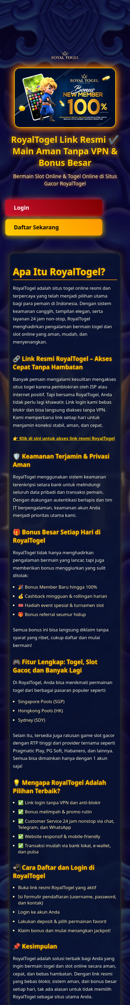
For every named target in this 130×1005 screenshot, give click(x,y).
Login (21, 208)
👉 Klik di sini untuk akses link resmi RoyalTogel (64, 438)
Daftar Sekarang (36, 227)
